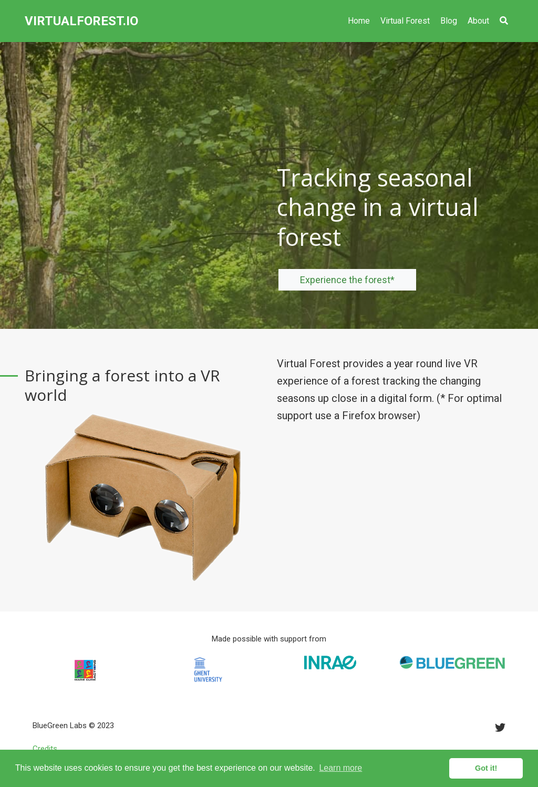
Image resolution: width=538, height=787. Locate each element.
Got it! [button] (486, 768)
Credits (45, 748)
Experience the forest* (347, 279)
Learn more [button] (340, 767)
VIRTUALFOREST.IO (81, 21)
